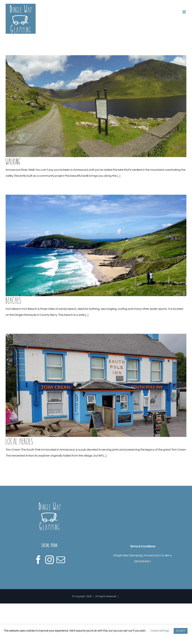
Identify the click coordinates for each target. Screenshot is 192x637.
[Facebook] (38, 559)
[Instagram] (49, 559)
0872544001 (142, 561)
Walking (13, 161)
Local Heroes (19, 441)
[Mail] (60, 559)
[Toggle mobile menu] (184, 12)
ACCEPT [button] (180, 631)
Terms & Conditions (142, 546)
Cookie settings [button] (159, 630)
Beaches (13, 300)
